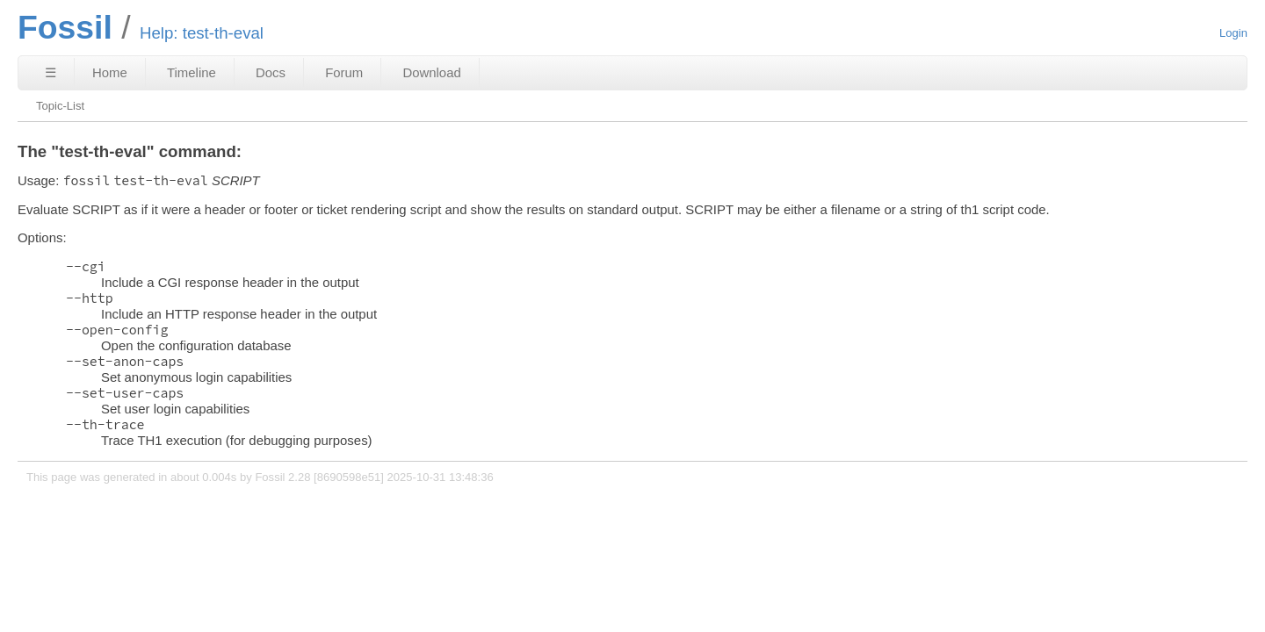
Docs (271, 72)
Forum (344, 72)
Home (109, 72)
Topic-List (60, 105)
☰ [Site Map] (50, 72)
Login (1233, 33)
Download (431, 72)
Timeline (191, 72)
